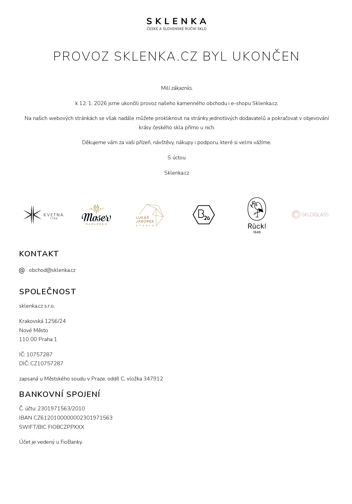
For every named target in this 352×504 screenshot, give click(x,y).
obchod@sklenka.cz (52, 270)
